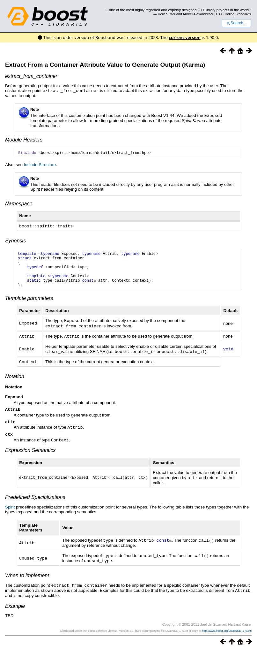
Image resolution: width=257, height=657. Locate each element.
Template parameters (29, 306)
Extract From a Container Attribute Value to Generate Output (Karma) (105, 64)
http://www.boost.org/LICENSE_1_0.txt (226, 636)
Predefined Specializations (35, 505)
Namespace (18, 204)
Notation (14, 382)
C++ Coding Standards (233, 14)
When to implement (27, 582)
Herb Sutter (166, 14)
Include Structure (40, 165)
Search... (236, 23)
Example (15, 612)
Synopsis (15, 240)
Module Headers (23, 139)
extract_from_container (31, 76)
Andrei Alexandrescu (198, 14)
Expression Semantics (30, 458)
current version (185, 37)
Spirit (10, 514)
